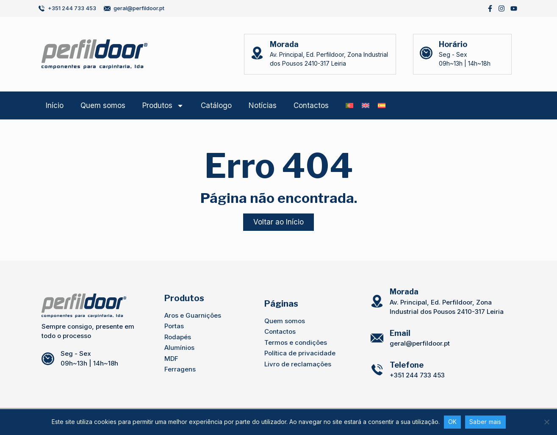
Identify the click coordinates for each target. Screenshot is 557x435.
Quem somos (102, 105)
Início (55, 105)
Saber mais (485, 421)
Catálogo (216, 105)
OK (452, 421)
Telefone (407, 364)
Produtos (163, 106)
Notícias (263, 105)
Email (400, 333)
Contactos (311, 105)
